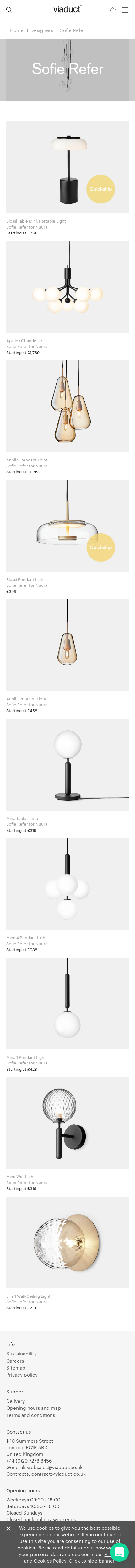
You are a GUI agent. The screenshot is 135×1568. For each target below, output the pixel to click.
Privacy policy (22, 1374)
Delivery (15, 1401)
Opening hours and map (33, 1408)
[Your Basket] (113, 10)
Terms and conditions (30, 1415)
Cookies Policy (50, 1561)
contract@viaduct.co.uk (58, 1474)
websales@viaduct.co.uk (55, 1467)
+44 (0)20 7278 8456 (29, 1460)
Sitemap (15, 1368)
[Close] (8, 1528)
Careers (15, 1361)
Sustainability (21, 1353)
